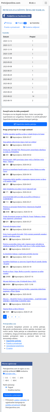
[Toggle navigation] (46, 3)
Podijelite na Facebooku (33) (16, 16)
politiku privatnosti (12, 405)
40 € (7, 380)
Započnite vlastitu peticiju (25, 124)
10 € (13, 378)
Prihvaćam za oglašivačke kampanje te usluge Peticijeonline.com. (17, 404)
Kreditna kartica (14, 390)
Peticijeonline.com (10, 2)
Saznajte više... (9, 373)
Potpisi (21, 23)
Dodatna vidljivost (31, 27)
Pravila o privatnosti (12, 27)
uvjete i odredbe (20, 400)
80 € (14, 380)
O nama (9, 348)
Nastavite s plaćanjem (12, 395)
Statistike (34, 23)
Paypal (10, 387)
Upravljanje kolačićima (15, 346)
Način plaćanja (8, 385)
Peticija (8, 23)
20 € (21, 378)
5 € (6, 378)
